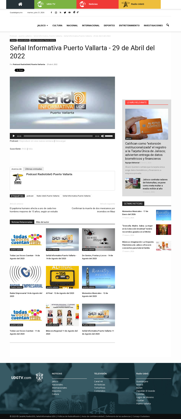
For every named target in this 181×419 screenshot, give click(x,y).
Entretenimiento (129, 25)
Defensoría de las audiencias (118, 416)
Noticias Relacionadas (22, 222)
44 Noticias (99, 384)
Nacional (72, 25)
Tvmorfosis (99, 387)
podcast (30, 196)
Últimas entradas (33, 169)
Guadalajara (142, 381)
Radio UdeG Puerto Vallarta (48, 196)
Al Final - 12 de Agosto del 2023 (60, 293)
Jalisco (42, 25)
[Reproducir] (13, 136)
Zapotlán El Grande (145, 390)
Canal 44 (98, 381)
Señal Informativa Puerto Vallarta (76, 196)
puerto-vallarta (23, 40)
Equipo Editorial (132, 162)
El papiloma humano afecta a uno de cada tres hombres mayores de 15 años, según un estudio (34, 210)
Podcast (13, 40)
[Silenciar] (102, 136)
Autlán (139, 387)
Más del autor (42, 222)
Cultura (57, 25)
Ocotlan (140, 400)
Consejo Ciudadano (141, 416)
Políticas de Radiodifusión (69, 416)
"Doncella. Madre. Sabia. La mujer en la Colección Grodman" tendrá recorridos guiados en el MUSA (137, 229)
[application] (62, 136)
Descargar (60, 141)
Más (30, 148)
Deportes (109, 25)
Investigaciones (153, 25)
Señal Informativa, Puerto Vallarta (43, 40)
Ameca (139, 384)
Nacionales (57, 384)
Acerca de (16, 169)
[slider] (58, 136)
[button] (167, 25)
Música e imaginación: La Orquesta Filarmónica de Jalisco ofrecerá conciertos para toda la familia (138, 245)
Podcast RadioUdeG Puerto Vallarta (29, 64)
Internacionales (59, 387)
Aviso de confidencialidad (93, 416)
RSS (24, 148)
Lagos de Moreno (145, 397)
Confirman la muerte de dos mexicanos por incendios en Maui (93, 210)
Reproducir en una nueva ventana (36, 141)
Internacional (91, 25)
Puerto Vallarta (52, 249)
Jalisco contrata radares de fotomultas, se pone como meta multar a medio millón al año (155, 184)
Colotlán (140, 394)
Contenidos (99, 390)
